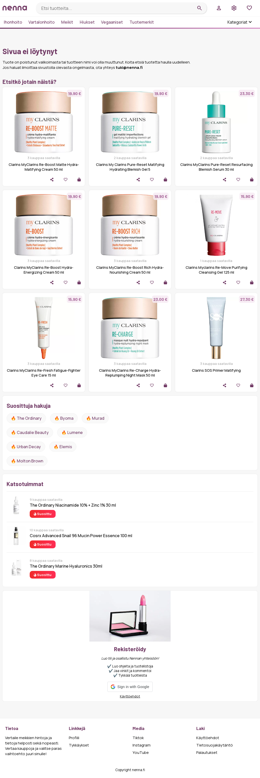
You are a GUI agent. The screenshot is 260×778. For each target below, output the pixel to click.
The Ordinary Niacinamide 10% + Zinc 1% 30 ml (73, 505)
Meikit (67, 22)
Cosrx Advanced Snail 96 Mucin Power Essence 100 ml (81, 535)
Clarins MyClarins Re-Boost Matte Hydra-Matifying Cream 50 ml (44, 167)
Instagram (142, 745)
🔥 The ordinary (26, 418)
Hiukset (87, 22)
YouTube (141, 752)
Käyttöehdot (130, 696)
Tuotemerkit (141, 22)
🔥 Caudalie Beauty (30, 432)
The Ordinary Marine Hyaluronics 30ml (66, 566)
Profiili (74, 737)
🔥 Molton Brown (27, 461)
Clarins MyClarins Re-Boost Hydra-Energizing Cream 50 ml (43, 270)
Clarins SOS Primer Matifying (216, 370)
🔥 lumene (72, 432)
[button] (129, 687)
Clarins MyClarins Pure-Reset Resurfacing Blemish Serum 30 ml (216, 167)
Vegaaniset (112, 22)
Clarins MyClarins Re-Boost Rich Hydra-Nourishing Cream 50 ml (130, 270)
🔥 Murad (95, 418)
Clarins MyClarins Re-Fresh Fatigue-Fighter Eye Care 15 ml (43, 373)
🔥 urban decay (26, 446)
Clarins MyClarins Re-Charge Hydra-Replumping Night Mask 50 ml (130, 373)
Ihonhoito (13, 22)
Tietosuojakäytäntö (214, 745)
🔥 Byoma (63, 418)
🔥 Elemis (63, 446)
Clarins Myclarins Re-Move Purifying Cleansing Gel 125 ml (216, 270)
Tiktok (138, 737)
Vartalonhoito (41, 22)
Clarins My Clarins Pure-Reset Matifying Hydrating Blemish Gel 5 (130, 167)
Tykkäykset (79, 745)
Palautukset (206, 752)
